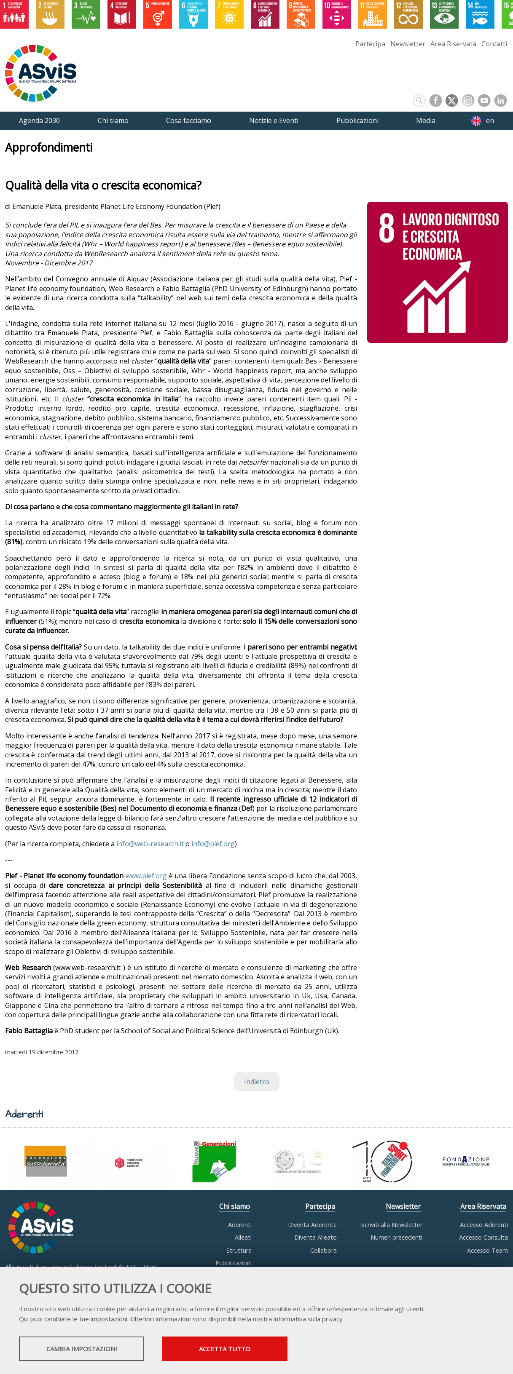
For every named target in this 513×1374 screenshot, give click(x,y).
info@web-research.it (150, 843)
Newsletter (407, 43)
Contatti (494, 43)
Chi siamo (234, 1206)
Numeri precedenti (396, 1237)
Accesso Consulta (483, 1237)
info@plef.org (213, 843)
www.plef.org (146, 875)
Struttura (239, 1250)
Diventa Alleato (315, 1237)
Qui (24, 1319)
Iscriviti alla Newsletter (391, 1225)
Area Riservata (453, 43)
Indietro (256, 1081)
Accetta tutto (237, 1349)
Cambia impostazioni (85, 1349)
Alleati (243, 1237)
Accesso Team (487, 1250)
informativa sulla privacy (308, 1319)
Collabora (323, 1250)
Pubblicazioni (233, 1263)
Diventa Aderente (312, 1225)
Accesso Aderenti (484, 1225)
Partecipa (370, 43)
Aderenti (240, 1225)
